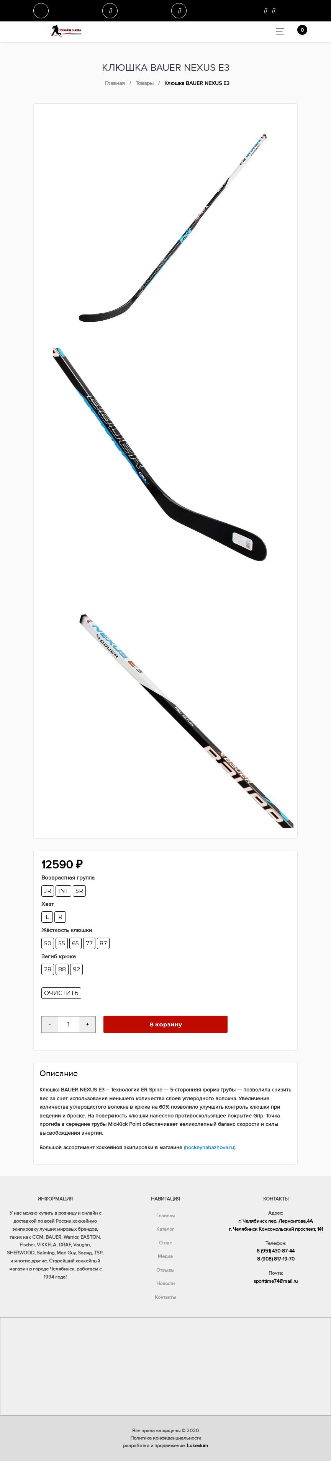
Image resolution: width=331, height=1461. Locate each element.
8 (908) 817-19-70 (276, 1259)
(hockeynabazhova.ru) (209, 1147)
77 (89, 943)
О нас (165, 1243)
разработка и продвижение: (165, 1446)
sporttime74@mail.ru (276, 1281)
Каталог (165, 1229)
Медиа (165, 1256)
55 (61, 943)
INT (63, 890)
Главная (165, 1216)
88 (62, 969)
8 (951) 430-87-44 (276, 1251)
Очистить (61, 993)
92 (76, 969)
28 (47, 969)
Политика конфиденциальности (165, 1438)
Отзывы (165, 1270)
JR (47, 890)
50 (47, 943)
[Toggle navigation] (278, 31)
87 (103, 943)
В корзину (165, 1024)
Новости (165, 1283)
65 (75, 943)
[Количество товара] (68, 1024)
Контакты (165, 1297)
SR (79, 890)
